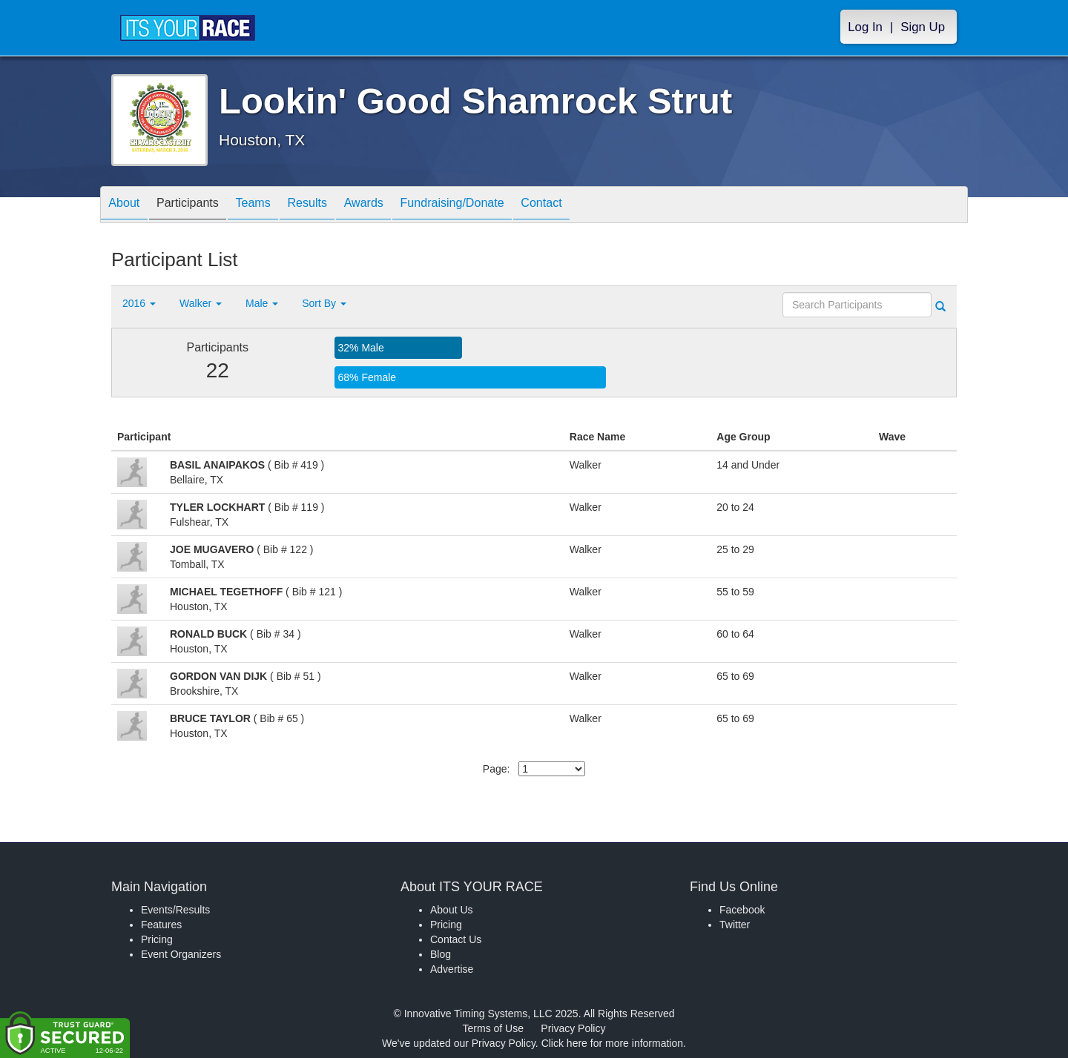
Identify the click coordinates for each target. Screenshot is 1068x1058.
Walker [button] (200, 303)
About (128, 206)
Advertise (451, 969)
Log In (865, 27)
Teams (275, 206)
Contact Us (455, 939)
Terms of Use (493, 1028)
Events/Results (175, 910)
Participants (201, 206)
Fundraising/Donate (502, 206)
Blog (440, 954)
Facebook (742, 910)
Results (338, 206)
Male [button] (261, 303)
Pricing (157, 939)
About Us (451, 910)
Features (161, 924)
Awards (403, 206)
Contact (601, 206)
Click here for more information (612, 1043)
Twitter (734, 924)
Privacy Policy (573, 1028)
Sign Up (922, 27)
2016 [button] (139, 303)
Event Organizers (181, 954)
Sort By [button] (324, 303)
